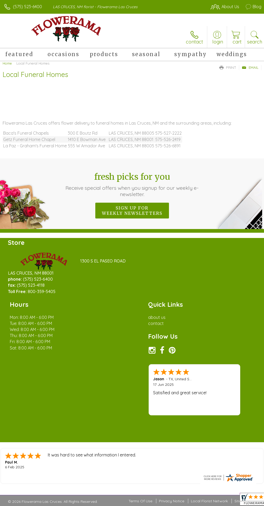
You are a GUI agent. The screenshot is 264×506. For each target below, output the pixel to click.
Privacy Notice (171, 469)
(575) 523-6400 (27, 6)
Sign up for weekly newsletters (132, 210)
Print (227, 67)
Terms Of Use (140, 469)
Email (250, 67)
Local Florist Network (209, 469)
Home (7, 63)
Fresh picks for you (132, 184)
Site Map (241, 469)
